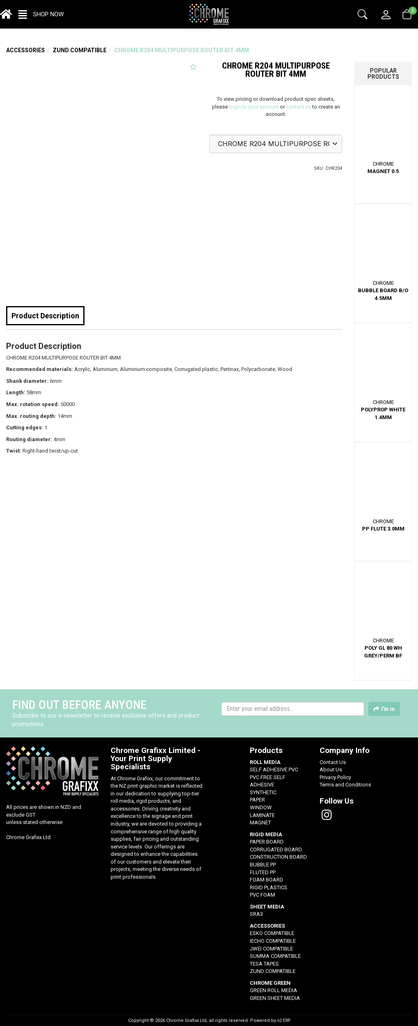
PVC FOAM (262, 895)
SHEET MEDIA (267, 907)
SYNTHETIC (263, 792)
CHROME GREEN (270, 983)
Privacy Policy (335, 777)
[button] (41, 14)
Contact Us (333, 762)
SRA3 (256, 914)
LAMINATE (262, 815)
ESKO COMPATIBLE (272, 933)
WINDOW (261, 807)
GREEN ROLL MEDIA (273, 990)
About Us (331, 769)
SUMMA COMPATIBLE (275, 956)
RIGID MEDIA (266, 834)
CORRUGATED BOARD (276, 849)
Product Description (45, 315)
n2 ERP (283, 1020)
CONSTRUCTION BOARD (278, 857)
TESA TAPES (264, 964)
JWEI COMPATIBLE (271, 949)
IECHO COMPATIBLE (273, 941)
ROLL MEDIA (265, 762)
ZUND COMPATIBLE (80, 50)
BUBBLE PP (263, 865)
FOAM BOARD (266, 880)
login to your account (254, 107)
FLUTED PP (263, 872)
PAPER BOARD (267, 842)
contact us (298, 107)
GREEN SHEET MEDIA (275, 998)
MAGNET (260, 822)
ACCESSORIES (25, 50)
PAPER (257, 800)
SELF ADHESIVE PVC (274, 769)
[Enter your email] (292, 709)
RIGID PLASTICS (268, 887)
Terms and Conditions (345, 785)
